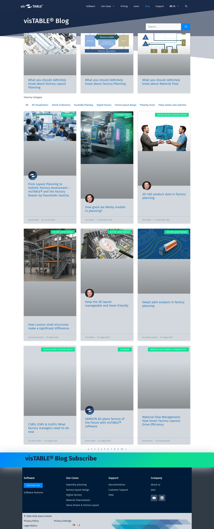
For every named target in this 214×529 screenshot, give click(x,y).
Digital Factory (104, 105)
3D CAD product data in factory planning (164, 196)
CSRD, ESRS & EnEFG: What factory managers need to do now (48, 428)
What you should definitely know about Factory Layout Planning (47, 83)
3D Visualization (40, 105)
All (27, 105)
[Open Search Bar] (186, 6)
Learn (136, 6)
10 (122, 449)
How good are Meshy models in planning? (105, 209)
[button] (174, 6)
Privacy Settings (62, 520)
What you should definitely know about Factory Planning (105, 82)
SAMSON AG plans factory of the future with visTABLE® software (104, 422)
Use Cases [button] (109, 6)
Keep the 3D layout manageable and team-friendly (106, 303)
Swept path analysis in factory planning (163, 304)
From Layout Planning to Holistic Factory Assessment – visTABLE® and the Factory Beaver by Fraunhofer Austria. (49, 189)
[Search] (186, 26)
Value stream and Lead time (172, 105)
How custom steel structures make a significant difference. (49, 326)
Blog (147, 6)
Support (160, 6)
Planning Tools (147, 105)
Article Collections (61, 105)
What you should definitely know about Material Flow (161, 82)
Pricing (124, 6)
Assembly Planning (83, 105)
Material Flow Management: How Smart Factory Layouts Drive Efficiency (161, 420)
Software (90, 6)
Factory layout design (125, 105)
